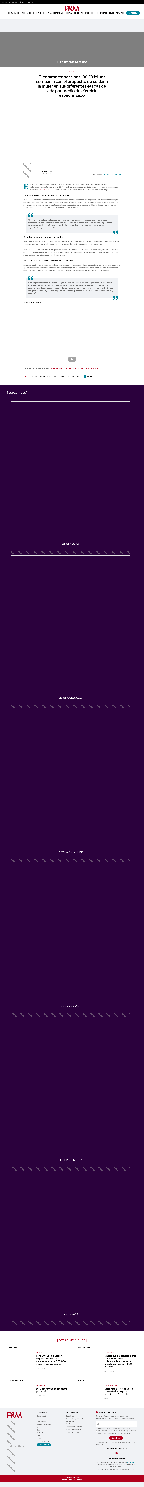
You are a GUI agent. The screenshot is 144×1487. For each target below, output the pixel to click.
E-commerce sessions (75, 376)
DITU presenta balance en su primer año (51, 1390)
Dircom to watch (116, 13)
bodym (89, 376)
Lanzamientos (111, 1385)
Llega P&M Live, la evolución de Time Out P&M (74, 368)
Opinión (94, 13)
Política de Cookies (73, 1432)
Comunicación (14, 13)
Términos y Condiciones (74, 1427)
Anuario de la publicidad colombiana (74, 1420)
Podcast (85, 13)
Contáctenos (71, 1424)
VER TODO (131, 394)
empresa (43, 189)
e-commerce (45, 376)
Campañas (109, 1352)
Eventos (103, 13)
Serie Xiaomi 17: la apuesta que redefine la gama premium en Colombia (118, 1391)
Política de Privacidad (73, 1429)
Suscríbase (70, 1416)
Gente (76, 13)
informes (40, 1385)
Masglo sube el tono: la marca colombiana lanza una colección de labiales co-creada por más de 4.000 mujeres (120, 1361)
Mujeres (34, 376)
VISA (62, 376)
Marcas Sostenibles (55, 13)
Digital (69, 13)
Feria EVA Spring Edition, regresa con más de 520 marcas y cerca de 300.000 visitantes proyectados (51, 1359)
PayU (55, 376)
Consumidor (38, 13)
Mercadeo (26, 13)
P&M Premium (133, 13)
